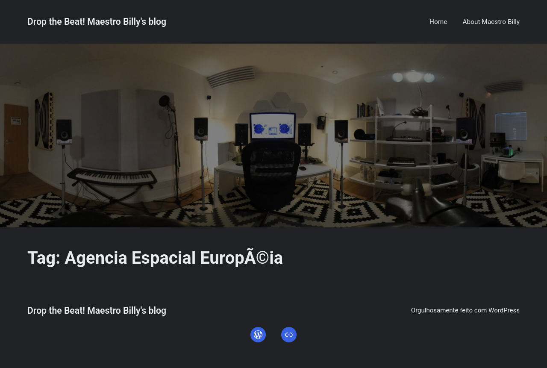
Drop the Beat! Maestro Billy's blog (96, 21)
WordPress (504, 310)
